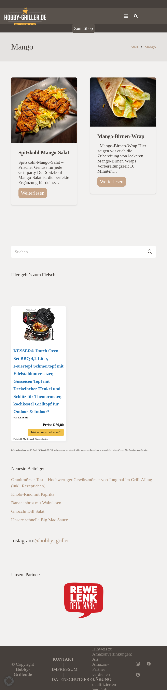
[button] (9, 681)
